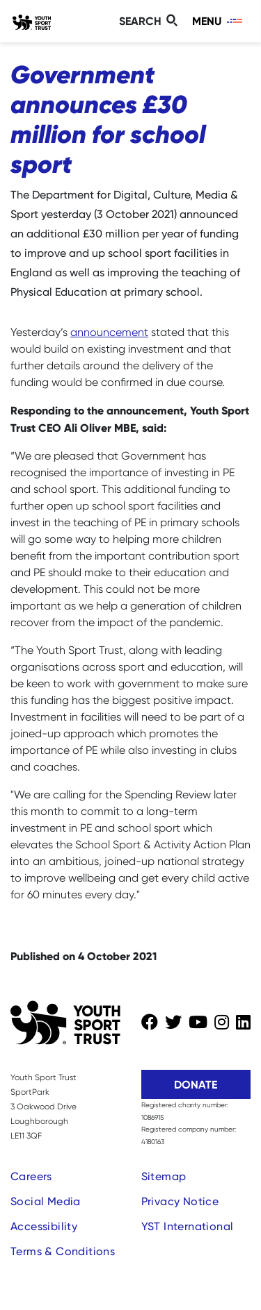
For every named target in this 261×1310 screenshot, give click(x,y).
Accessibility (43, 1226)
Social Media (45, 1201)
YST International (187, 1226)
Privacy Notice (180, 1201)
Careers (31, 1176)
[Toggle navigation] (218, 21)
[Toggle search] (150, 21)
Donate (195, 1084)
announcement (109, 332)
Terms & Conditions (62, 1251)
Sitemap (164, 1176)
